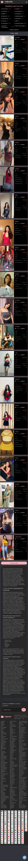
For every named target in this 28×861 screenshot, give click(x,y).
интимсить (21, 736)
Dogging (2, 722)
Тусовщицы (12, 762)
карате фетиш (22, 740)
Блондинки (3, 751)
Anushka (17, 37)
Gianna (17, 142)
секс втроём (21, 780)
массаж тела (21, 747)
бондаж (11, 796)
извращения (21, 731)
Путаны (11, 723)
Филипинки (12, 770)
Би (1, 750)
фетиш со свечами (23, 800)
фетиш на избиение (23, 793)
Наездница (3, 792)
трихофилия (21, 791)
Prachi (16, 90)
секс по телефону (22, 783)
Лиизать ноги (3, 781)
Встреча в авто (4, 758)
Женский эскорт (4, 767)
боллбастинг (12, 793)
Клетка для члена (4, 773)
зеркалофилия (22, 730)
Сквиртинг (12, 747)
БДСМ (2, 746)
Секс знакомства (13, 738)
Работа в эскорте (17, 718)
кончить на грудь (22, 743)
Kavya (16, 116)
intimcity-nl (3, 732)
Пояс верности (4, 807)
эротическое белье (23, 806)
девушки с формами (23, 722)
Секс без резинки (13, 736)
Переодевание (4, 798)
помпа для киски (22, 762)
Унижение (12, 763)
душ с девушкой (22, 727)
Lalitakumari (18, 536)
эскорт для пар (22, 807)
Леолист (2, 780)
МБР (2, 782)
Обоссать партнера (4, 796)
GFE (2, 730)
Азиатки (2, 737)
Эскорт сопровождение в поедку (13, 787)
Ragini (16, 221)
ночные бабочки (22, 752)
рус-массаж (21, 773)
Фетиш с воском (13, 766)
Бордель (2, 753)
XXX (23, 718)
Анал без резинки (4, 738)
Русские (11, 733)
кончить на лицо (22, 745)
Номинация (3, 795)
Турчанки (11, 761)
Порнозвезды (3, 805)
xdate (2, 735)
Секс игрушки (12, 740)
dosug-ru (3, 725)
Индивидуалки (3, 771)
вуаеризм (12, 807)
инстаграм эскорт (22, 732)
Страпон (11, 753)
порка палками (22, 763)
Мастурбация (3, 790)
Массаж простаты (4, 785)
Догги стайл (3, 763)
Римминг (11, 731)
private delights (4, 733)
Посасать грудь (4, 806)
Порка (2, 802)
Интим (2, 772)
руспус (20, 776)
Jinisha (17, 63)
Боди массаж (3, 752)
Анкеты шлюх (3, 741)
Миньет (2, 791)
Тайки (11, 756)
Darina (16, 247)
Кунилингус (3, 775)
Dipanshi (17, 379)
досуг (20, 726)
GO (24, 709)
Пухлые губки (12, 725)
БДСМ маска (3, 747)
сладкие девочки (22, 788)
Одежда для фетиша (5, 797)
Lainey (16, 431)
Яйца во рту (12, 790)
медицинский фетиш (23, 748)
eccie (2, 726)
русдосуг (20, 775)
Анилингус (3, 740)
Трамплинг (12, 757)
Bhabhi (17, 274)
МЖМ (2, 783)
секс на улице (22, 782)
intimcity (2, 731)
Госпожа (2, 760)
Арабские (2, 743)
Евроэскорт (3, 766)
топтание (21, 790)
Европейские (3, 765)
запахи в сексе (22, 728)
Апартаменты (3, 742)
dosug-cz (2, 723)
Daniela (17, 168)
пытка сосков (21, 772)
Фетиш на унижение (14, 765)
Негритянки (3, 793)
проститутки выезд (23, 767)
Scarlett (17, 484)
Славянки (12, 748)
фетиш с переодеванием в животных (22, 797)
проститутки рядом (23, 768)
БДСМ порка (3, 748)
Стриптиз (12, 755)
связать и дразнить (23, 777)
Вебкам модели (4, 756)
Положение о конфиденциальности (21, 716)
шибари (20, 802)
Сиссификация (13, 746)
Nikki (16, 195)
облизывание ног (22, 753)
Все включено (3, 757)
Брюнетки (3, 755)
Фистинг (11, 771)
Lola (16, 352)
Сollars (11, 735)
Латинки (2, 776)
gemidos (2, 728)
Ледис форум (3, 778)
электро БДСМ (22, 805)
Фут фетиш (12, 773)
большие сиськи (13, 795)
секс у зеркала (22, 785)
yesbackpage (3, 736)
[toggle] (25, 858)
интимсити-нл (22, 735)
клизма (20, 742)
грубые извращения (23, 721)
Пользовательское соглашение (20, 715)
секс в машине (22, 778)
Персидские (3, 800)
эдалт (20, 803)
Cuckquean (3, 721)
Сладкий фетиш (13, 750)
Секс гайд (12, 737)
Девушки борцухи (4, 762)
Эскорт (11, 785)
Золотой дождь (4, 768)
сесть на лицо (22, 787)
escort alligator (3, 727)
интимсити (21, 733)
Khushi (17, 405)
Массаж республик (4, 786)
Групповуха (3, 761)
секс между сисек (22, 781)
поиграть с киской (22, 761)
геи (10, 808)
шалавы (20, 801)
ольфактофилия (22, 755)
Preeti (16, 458)
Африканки (3, 745)
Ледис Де (2, 777)
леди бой (21, 746)
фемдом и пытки (22, 792)
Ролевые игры (13, 732)
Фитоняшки (12, 772)
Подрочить (3, 801)
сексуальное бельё (23, 786)
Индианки (3, 770)
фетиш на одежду (22, 795)
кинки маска (21, 741)
